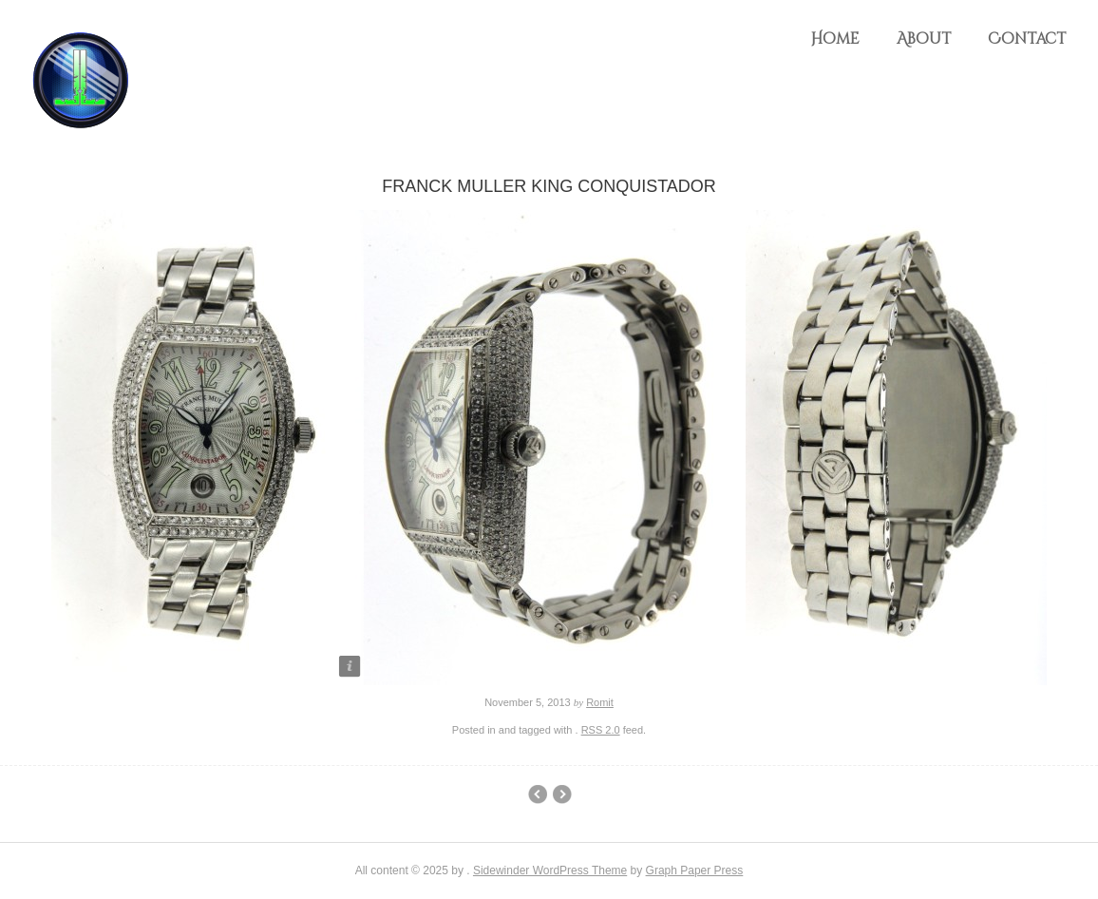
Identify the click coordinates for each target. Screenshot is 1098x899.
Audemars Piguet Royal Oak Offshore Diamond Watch (537, 794)
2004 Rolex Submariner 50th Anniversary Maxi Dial (562, 794)
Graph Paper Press (695, 870)
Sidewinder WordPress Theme (550, 870)
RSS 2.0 (600, 730)
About (924, 39)
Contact (1027, 39)
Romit (600, 702)
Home (835, 39)
